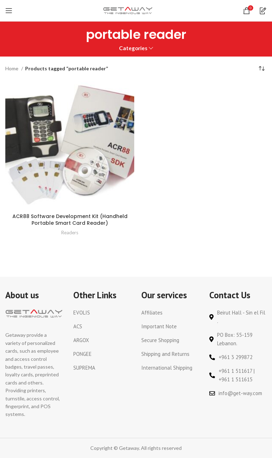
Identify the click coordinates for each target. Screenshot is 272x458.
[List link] (102, 313)
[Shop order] (261, 69)
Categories (133, 48)
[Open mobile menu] (9, 11)
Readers (69, 232)
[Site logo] (128, 10)
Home (12, 68)
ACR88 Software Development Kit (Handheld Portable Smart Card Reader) (70, 220)
